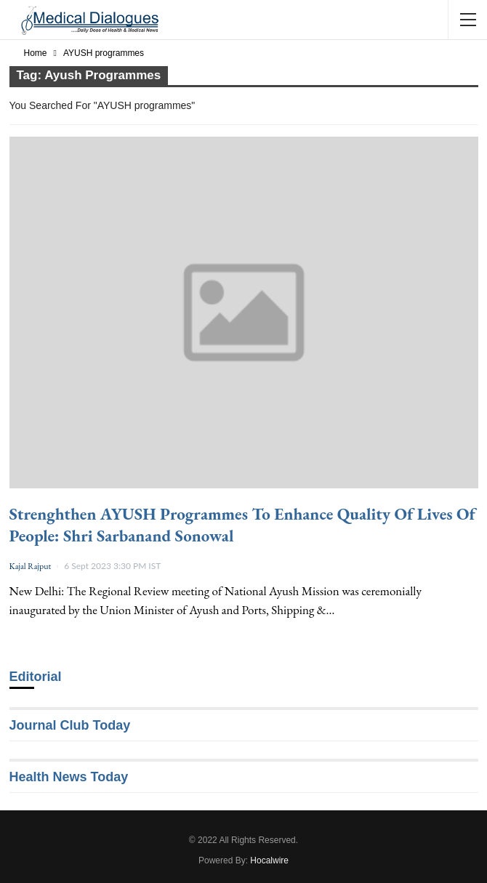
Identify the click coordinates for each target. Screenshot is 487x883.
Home (35, 53)
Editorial (35, 676)
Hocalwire (269, 860)
